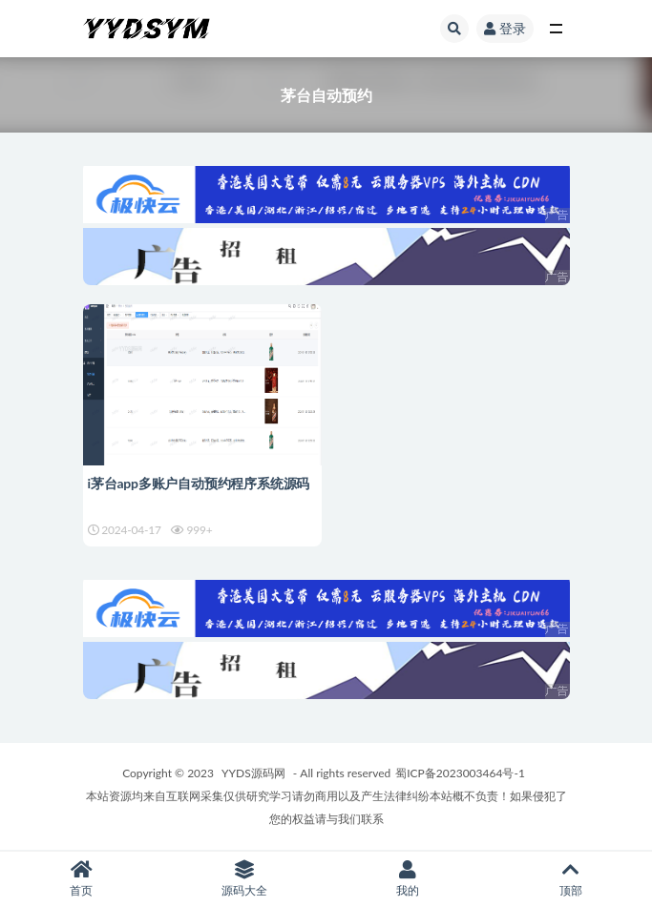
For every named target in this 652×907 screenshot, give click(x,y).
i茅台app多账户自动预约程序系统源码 (199, 483)
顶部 (570, 878)
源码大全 (244, 878)
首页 (81, 878)
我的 (408, 878)
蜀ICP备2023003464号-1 (460, 773)
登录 (505, 28)
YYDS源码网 (253, 773)
